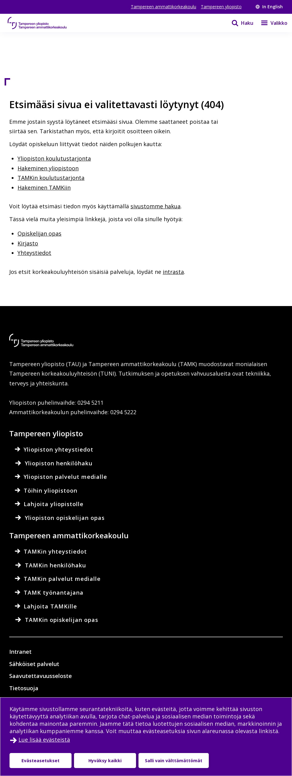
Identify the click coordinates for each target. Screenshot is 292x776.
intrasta (173, 271)
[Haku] (238, 23)
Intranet (20, 651)
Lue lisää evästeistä (44, 739)
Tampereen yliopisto (221, 6)
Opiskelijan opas (39, 233)
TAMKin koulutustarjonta (51, 177)
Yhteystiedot (34, 252)
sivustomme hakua (155, 206)
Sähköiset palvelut (34, 664)
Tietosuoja (23, 688)
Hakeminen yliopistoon (48, 168)
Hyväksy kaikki (105, 760)
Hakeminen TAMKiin (44, 187)
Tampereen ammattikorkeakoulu (163, 6)
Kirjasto (28, 243)
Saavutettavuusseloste (40, 675)
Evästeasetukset (40, 760)
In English (269, 6)
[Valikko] (270, 23)
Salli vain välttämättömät (173, 760)
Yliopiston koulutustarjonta (54, 158)
